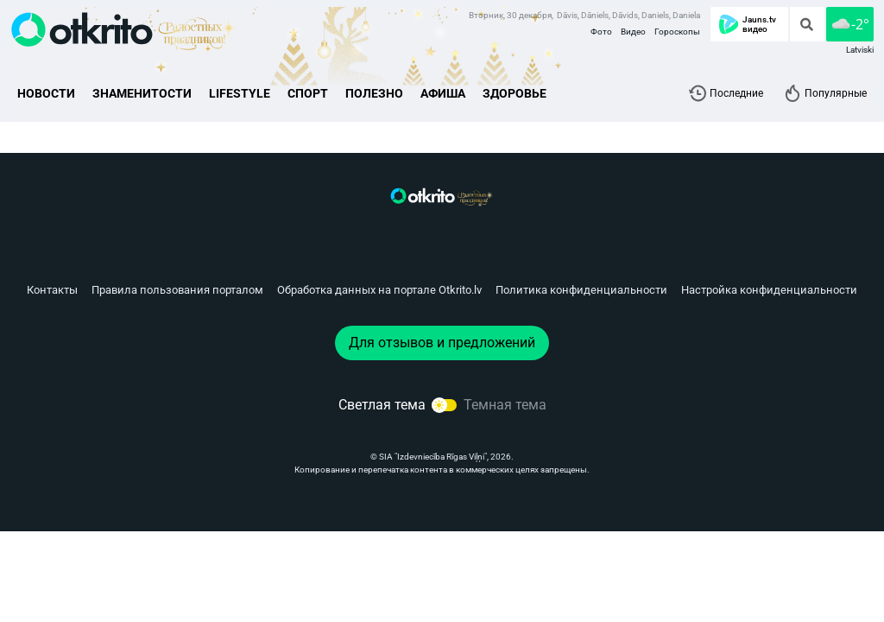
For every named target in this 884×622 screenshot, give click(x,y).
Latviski (860, 49)
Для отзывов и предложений (442, 342)
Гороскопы (677, 31)
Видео (633, 31)
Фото (601, 31)
